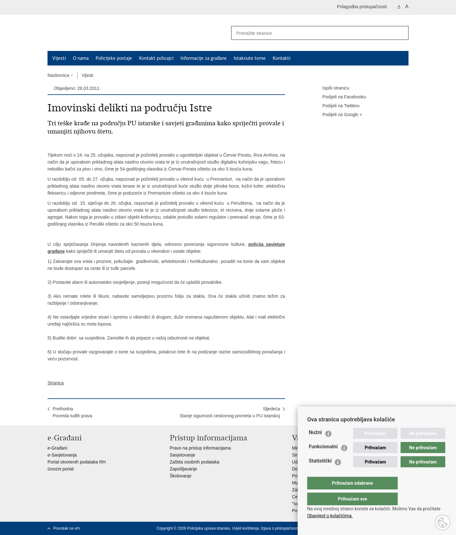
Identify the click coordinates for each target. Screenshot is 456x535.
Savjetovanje (182, 454)
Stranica (56, 382)
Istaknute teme (250, 58)
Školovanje (181, 475)
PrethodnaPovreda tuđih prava (72, 412)
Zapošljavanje (183, 468)
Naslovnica (58, 75)
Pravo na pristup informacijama (200, 448)
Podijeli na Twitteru (336, 106)
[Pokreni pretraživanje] (401, 33)
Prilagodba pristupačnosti (362, 6)
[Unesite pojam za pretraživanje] (310, 33)
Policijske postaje (114, 58)
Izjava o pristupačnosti (280, 528)
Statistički (320, 473)
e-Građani (57, 448)
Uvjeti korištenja (245, 528)
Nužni (315, 445)
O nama (81, 58)
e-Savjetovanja (62, 454)
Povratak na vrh (66, 528)
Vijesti (59, 58)
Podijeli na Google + (338, 115)
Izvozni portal (60, 468)
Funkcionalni (323, 459)
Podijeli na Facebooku (340, 97)
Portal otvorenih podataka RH (77, 461)
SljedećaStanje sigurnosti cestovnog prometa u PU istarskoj (230, 412)
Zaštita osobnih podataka (194, 461)
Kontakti (281, 58)
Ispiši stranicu (331, 88)
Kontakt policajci (156, 58)
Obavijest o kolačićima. (330, 515)
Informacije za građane (203, 58)
